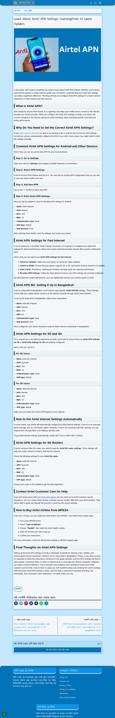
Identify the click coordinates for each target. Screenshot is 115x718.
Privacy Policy (65, 685)
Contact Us (64, 681)
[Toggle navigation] (100, 3)
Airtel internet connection (30, 133)
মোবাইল (18, 589)
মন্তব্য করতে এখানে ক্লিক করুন (57, 650)
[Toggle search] (95, 3)
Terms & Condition (68, 689)
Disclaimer (64, 693)
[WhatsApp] (86, 3)
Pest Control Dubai (67, 697)
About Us (64, 677)
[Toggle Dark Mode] (91, 3)
